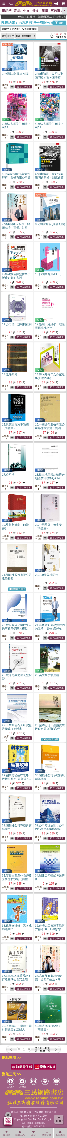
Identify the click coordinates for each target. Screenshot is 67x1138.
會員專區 (60, 1134)
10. (48, 274)
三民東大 (57, 10)
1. (15, 73)
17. (8, 474)
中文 (26, 10)
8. (50, 224)
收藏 (33, 1134)
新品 (17, 10)
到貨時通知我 (17, 589)
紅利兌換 (7, 44)
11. (17, 324)
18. (50, 478)
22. (46, 574)
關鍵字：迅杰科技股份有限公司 (19, 28)
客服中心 (20, 1134)
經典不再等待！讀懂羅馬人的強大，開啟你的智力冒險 (51, 16)
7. (16, 228)
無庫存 (5, 437)
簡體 (44, 10)
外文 (35, 10)
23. (17, 628)
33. (17, 879)
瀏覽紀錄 (46, 1134)
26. (47, 675)
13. (9, 374)
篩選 (59, 22)
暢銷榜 (6, 10)
